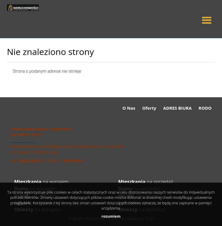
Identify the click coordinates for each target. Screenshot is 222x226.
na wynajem (41, 181)
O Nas (129, 108)
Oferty (149, 108)
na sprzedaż (145, 181)
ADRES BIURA (177, 108)
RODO (205, 108)
